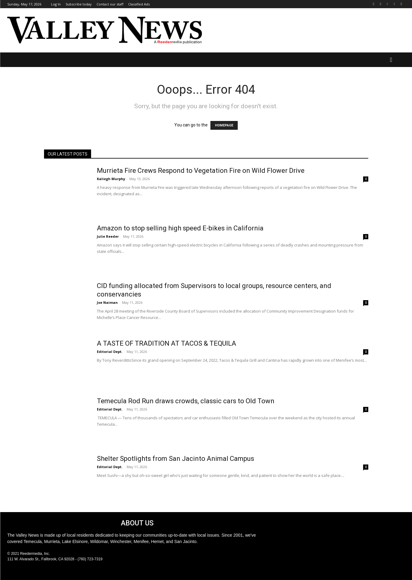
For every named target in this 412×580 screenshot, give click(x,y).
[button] (391, 59)
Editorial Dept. (109, 351)
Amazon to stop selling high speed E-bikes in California (180, 228)
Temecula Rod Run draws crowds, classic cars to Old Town (185, 401)
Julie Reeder (108, 236)
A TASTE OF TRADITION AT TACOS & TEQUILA (166, 343)
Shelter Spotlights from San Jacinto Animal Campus (175, 458)
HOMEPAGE (224, 125)
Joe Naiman (107, 302)
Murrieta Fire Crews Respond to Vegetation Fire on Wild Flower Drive (201, 170)
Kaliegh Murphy (111, 178)
